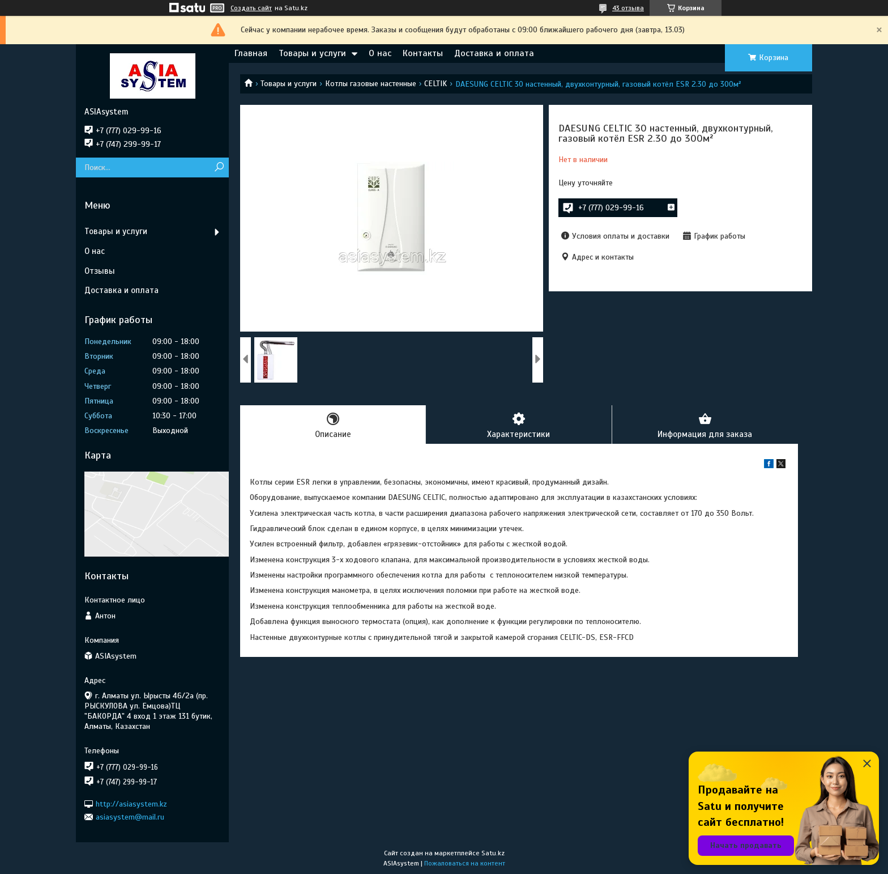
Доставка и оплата (494, 53)
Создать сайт (251, 8)
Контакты (423, 53)
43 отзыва (628, 8)
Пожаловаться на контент (464, 863)
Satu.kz (493, 853)
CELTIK (435, 83)
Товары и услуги (312, 53)
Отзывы (99, 271)
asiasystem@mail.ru (130, 817)
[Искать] (219, 167)
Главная (250, 53)
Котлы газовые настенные (370, 83)
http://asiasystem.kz (131, 803)
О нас (380, 53)
